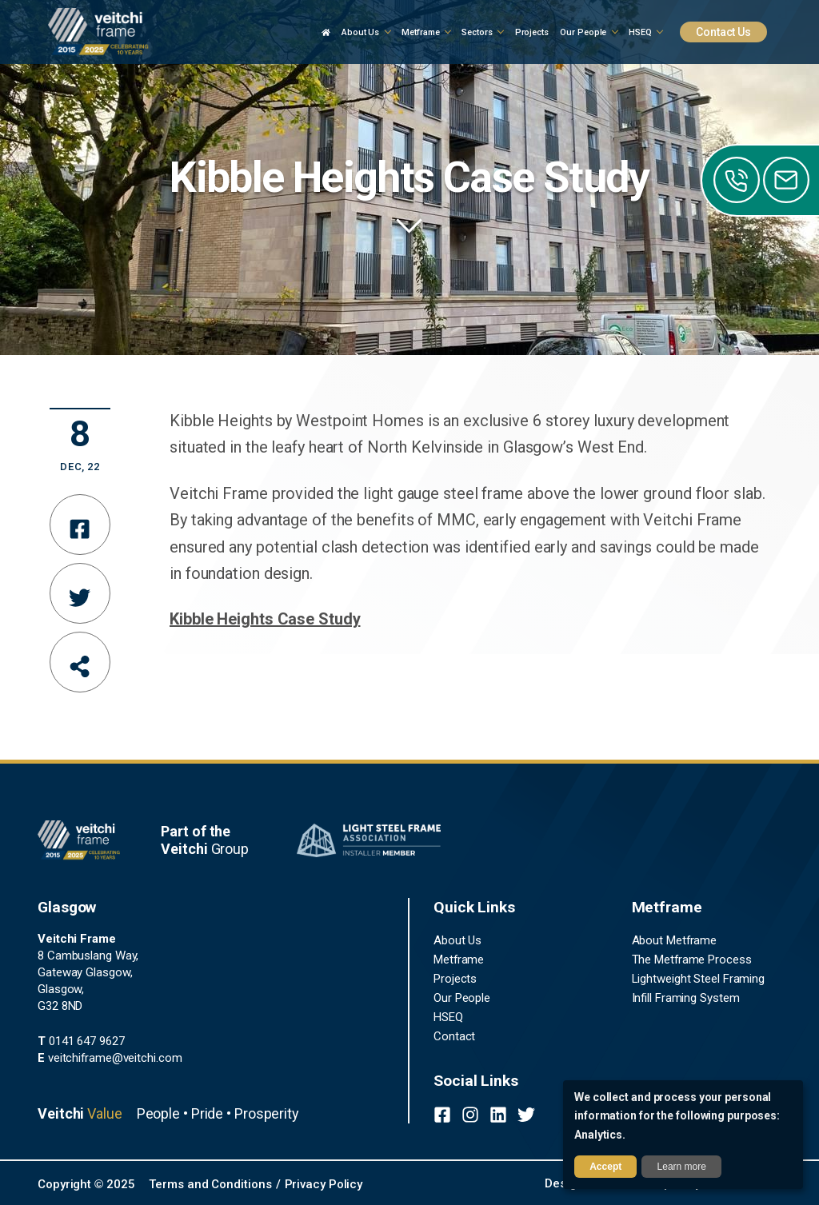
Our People (461, 998)
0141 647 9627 (81, 1041)
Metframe (458, 959)
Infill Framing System (686, 998)
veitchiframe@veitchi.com (110, 1058)
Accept (605, 1166)
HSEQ (448, 1017)
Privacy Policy (324, 1184)
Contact (454, 1036)
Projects (455, 979)
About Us (457, 940)
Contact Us (723, 32)
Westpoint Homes (360, 420)
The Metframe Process (692, 959)
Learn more (681, 1166)
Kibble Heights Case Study (265, 618)
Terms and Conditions (210, 1184)
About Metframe (674, 940)
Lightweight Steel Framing (698, 979)
